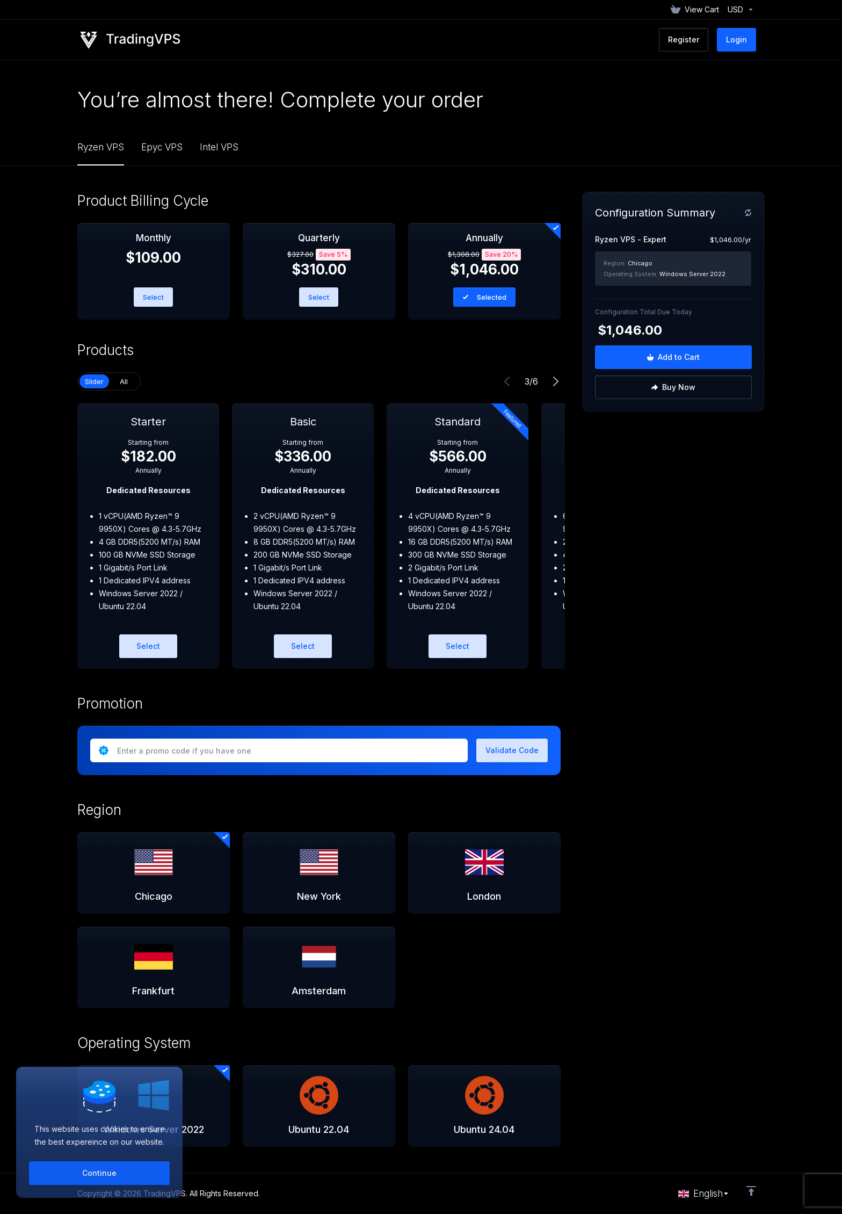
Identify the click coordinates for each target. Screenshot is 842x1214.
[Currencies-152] (738, 9)
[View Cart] (694, 9)
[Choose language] (704, 1193)
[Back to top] (751, 1191)
